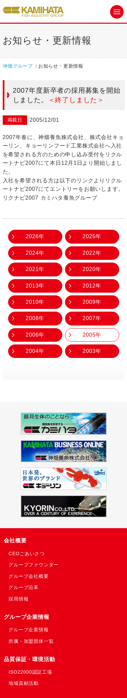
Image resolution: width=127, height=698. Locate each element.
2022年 (92, 253)
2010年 (35, 302)
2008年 (35, 318)
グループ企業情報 (26, 617)
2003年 (92, 351)
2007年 (92, 318)
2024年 (35, 253)
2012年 (92, 286)
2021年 (35, 269)
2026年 (35, 236)
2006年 (35, 335)
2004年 (35, 351)
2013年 (35, 286)
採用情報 (18, 599)
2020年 (92, 269)
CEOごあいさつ (26, 553)
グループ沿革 (23, 587)
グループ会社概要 (28, 576)
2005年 (92, 335)
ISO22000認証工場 (30, 672)
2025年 (92, 236)
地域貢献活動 (23, 683)
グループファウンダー (33, 564)
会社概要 (15, 540)
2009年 (92, 302)
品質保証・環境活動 (29, 659)
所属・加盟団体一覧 (31, 641)
